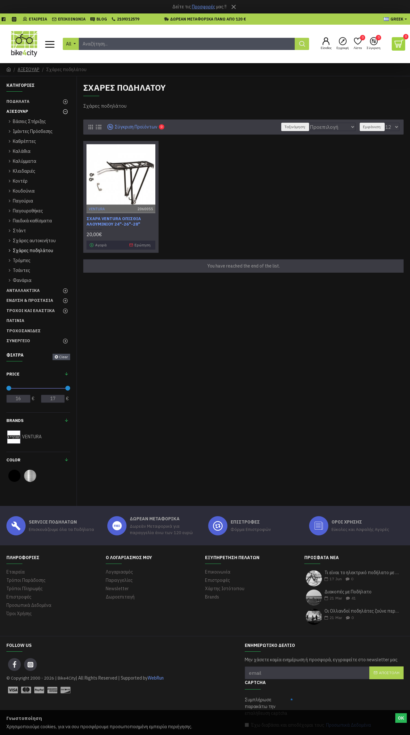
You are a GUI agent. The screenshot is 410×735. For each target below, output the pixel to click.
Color (13, 460)
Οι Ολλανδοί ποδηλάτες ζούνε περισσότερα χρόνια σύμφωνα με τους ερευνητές (361, 611)
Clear (63, 356)
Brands (15, 420)
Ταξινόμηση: (291, 126)
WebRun (156, 678)
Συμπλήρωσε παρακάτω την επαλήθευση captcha (266, 706)
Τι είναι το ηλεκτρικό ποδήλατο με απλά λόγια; (361, 572)
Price (13, 374)
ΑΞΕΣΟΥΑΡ (28, 69)
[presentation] (341, 706)
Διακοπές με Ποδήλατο (348, 592)
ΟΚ (401, 718)
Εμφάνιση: (374, 126)
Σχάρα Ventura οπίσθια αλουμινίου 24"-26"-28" (113, 221)
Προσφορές (203, 7)
